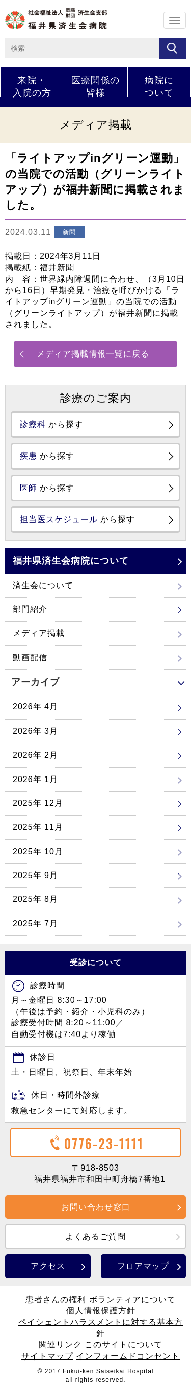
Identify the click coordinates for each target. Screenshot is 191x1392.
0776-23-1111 (95, 1143)
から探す (51, 424)
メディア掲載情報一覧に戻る (93, 353)
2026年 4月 (35, 706)
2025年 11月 (38, 827)
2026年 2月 (35, 755)
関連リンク (60, 1344)
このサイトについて (123, 1344)
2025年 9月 (35, 875)
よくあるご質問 (95, 1236)
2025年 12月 (38, 803)
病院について (159, 86)
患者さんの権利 (55, 1299)
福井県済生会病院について (71, 561)
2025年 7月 (35, 923)
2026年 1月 (35, 779)
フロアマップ (143, 1265)
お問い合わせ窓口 (95, 1207)
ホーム (56, 18)
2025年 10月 (38, 851)
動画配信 (30, 657)
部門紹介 (30, 609)
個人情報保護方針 (100, 1310)
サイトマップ (47, 1356)
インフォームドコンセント (128, 1356)
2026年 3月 (35, 731)
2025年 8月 (35, 899)
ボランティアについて (132, 1299)
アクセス (48, 1265)
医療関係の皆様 (95, 86)
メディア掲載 (39, 633)
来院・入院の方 (32, 86)
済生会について (43, 585)
